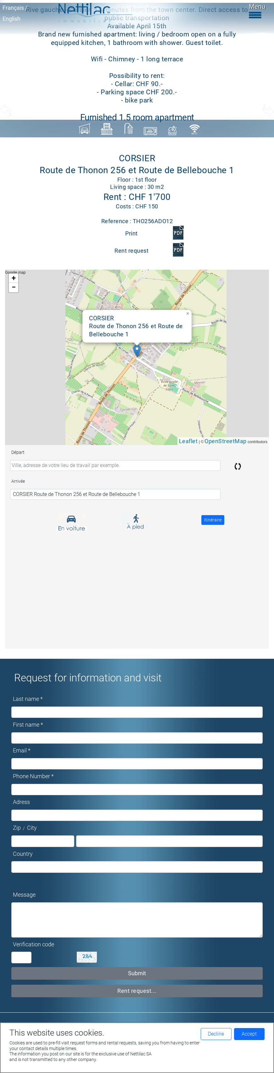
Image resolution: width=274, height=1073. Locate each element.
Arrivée (18, 481)
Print (131, 233)
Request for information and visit (88, 678)
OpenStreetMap (225, 441)
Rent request (131, 251)
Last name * (28, 699)
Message (24, 895)
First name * (28, 725)
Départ (18, 452)
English (11, 19)
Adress (21, 802)
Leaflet (188, 441)
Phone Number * (33, 776)
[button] (137, 350)
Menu (257, 11)
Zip (17, 828)
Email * (22, 750)
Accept (249, 1034)
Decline (216, 1034)
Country (23, 854)
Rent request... (137, 991)
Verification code (33, 944)
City (32, 828)
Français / (15, 8)
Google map (136, 357)
